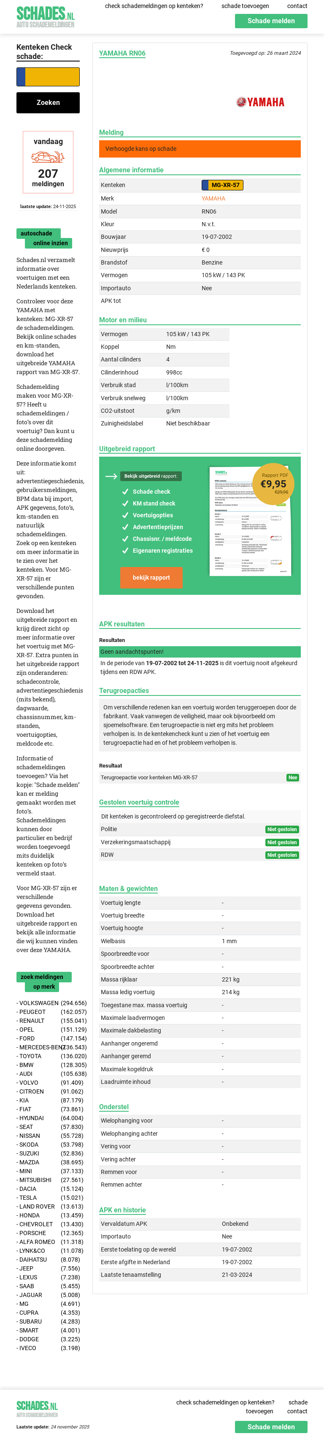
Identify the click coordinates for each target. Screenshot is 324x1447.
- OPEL (48, 1029)
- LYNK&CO (48, 1250)
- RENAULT (48, 1020)
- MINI (48, 1171)
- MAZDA (48, 1162)
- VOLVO (48, 1082)
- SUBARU (48, 1321)
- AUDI (48, 1074)
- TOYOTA (48, 1056)
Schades (45, 15)
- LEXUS (48, 1277)
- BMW (48, 1065)
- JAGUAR (48, 1295)
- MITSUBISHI (48, 1180)
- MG (48, 1304)
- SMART (48, 1330)
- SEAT (48, 1127)
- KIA (48, 1100)
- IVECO (48, 1348)
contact (297, 6)
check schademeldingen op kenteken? (154, 6)
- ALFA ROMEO (48, 1242)
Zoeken (48, 103)
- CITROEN (48, 1091)
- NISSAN (48, 1135)
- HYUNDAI (48, 1118)
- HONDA (48, 1215)
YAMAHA (213, 198)
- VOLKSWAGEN (48, 1003)
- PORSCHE (48, 1233)
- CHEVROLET (48, 1224)
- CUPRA (48, 1312)
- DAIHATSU (48, 1259)
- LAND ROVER (48, 1206)
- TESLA (48, 1197)
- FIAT (48, 1109)
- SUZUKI (48, 1153)
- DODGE (48, 1339)
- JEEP (48, 1268)
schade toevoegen (245, 6)
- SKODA (48, 1144)
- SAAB (48, 1286)
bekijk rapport (151, 577)
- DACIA (48, 1189)
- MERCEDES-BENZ (48, 1047)
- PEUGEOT (48, 1012)
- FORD (48, 1038)
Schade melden (271, 21)
